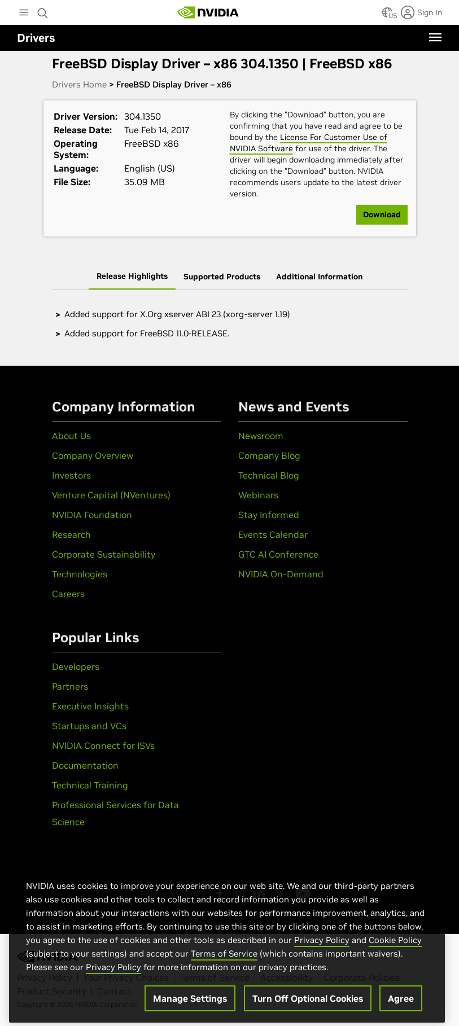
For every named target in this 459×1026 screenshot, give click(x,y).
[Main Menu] (23, 13)
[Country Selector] (387, 15)
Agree (401, 1008)
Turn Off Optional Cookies (307, 1008)
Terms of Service (224, 963)
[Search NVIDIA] (43, 10)
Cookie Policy (395, 950)
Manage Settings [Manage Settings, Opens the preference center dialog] (190, 1008)
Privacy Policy (321, 950)
